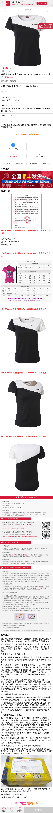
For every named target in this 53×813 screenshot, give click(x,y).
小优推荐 (6, 164)
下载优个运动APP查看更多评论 (26, 134)
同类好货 (46, 164)
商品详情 (19, 164)
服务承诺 (33, 164)
